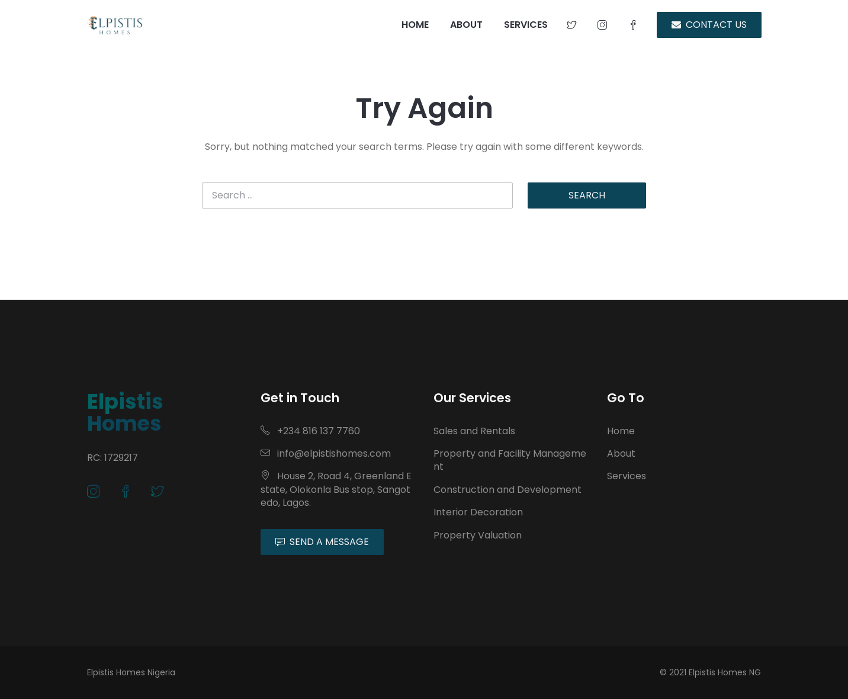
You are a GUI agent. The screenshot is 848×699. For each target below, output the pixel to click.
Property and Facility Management (509, 460)
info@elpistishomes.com (326, 453)
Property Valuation (477, 535)
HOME (415, 24)
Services (626, 476)
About (621, 453)
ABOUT (466, 24)
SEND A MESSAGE (322, 542)
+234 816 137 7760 (310, 431)
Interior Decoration (478, 512)
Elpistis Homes (125, 412)
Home (621, 431)
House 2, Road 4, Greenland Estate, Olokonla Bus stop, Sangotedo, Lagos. (336, 489)
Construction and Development (507, 489)
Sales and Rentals (474, 431)
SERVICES (526, 24)
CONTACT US (709, 24)
